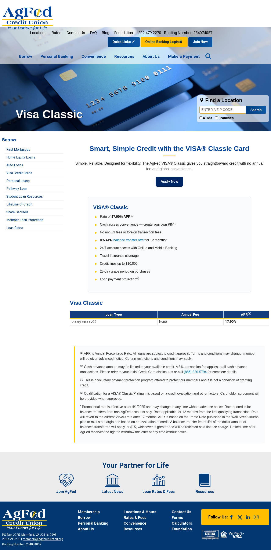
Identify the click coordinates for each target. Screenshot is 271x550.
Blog (162, 5)
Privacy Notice (69, 527)
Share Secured (17, 185)
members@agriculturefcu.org (43, 511)
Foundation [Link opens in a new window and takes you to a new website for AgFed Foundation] (180, 5)
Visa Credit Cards (19, 145)
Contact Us (132, 5)
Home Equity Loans (20, 130)
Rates (113, 5)
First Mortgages (18, 122)
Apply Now (169, 154)
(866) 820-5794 (195, 344)
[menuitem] (82, 29)
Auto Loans (14, 138)
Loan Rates (14, 200)
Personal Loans (18, 153)
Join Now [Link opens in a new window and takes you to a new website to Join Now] (257, 14)
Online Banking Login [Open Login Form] (220, 14)
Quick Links (180, 14)
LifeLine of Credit (19, 177)
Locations (95, 5)
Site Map (150, 527)
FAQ (150, 5)
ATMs (207, 90)
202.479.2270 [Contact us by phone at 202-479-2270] (206, 5)
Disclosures (130, 527)
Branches (226, 90)
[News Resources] (143, 501)
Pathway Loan (16, 161)
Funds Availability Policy (101, 527)
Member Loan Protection (24, 192)
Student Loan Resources (24, 169)
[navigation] (165, 29)
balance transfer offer (129, 212)
